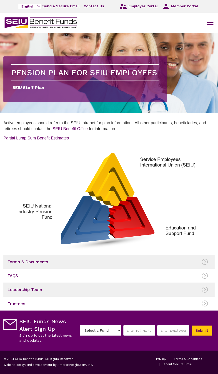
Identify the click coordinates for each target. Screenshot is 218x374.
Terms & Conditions (188, 358)
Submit (202, 330)
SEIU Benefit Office (71, 128)
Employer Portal (138, 6)
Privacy (161, 358)
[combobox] (29, 6)
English (28, 6)
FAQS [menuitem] (13, 275)
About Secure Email (178, 364)
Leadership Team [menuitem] (25, 289)
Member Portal (180, 6)
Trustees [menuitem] (16, 303)
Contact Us (94, 6)
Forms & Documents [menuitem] (28, 261)
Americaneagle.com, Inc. (75, 364)
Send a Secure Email (61, 6)
